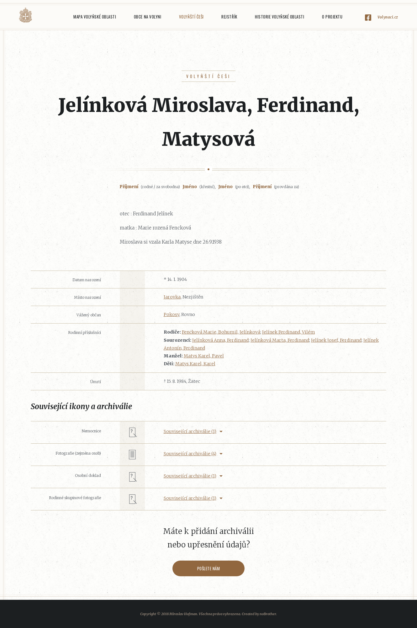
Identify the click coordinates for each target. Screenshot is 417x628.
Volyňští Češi (191, 16)
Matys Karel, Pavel (204, 356)
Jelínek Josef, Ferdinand (336, 340)
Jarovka (172, 297)
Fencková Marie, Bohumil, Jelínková (221, 332)
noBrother (268, 614)
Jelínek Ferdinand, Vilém (288, 332)
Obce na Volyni (147, 16)
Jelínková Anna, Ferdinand (220, 340)
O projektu (332, 16)
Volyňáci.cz (25, 15)
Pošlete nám (208, 568)
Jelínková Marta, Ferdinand (280, 340)
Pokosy (171, 314)
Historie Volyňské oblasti (279, 16)
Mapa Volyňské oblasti (94, 16)
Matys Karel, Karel (195, 364)
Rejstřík (229, 16)
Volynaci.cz (387, 17)
